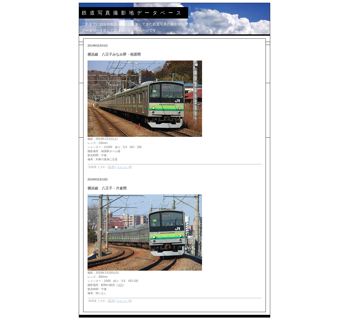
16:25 (111, 166)
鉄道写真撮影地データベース (133, 13)
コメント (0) (124, 166)
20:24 (111, 300)
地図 (120, 284)
